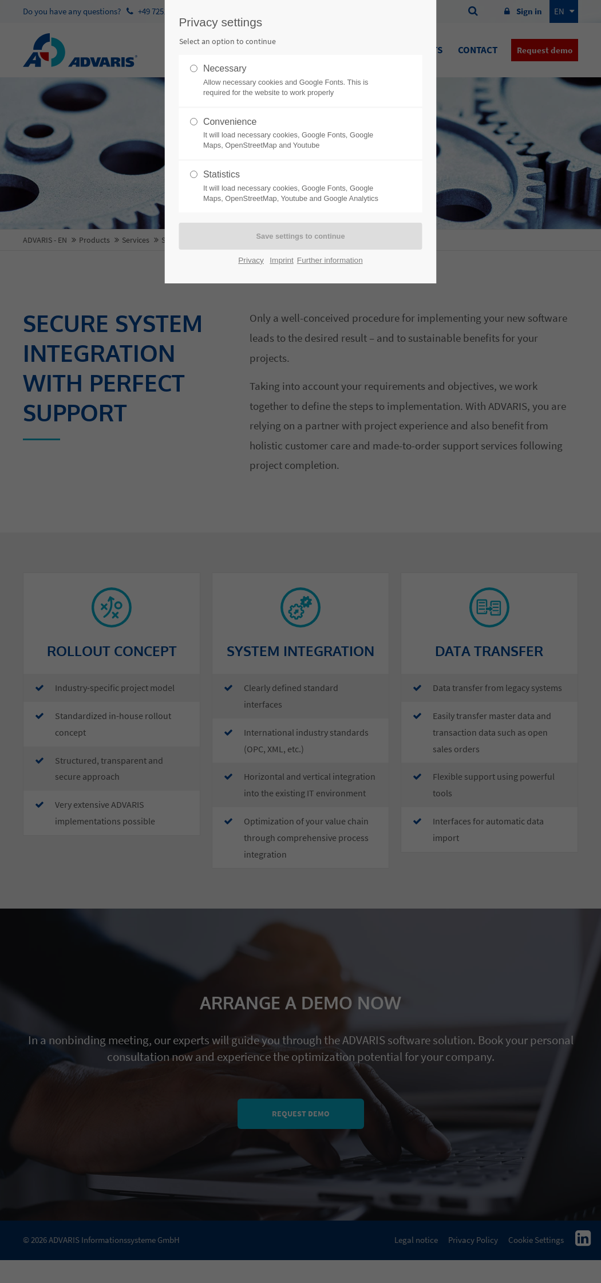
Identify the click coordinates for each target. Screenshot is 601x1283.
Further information (330, 260)
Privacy (251, 260)
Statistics (296, 186)
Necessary (296, 81)
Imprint (282, 260)
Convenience (296, 134)
